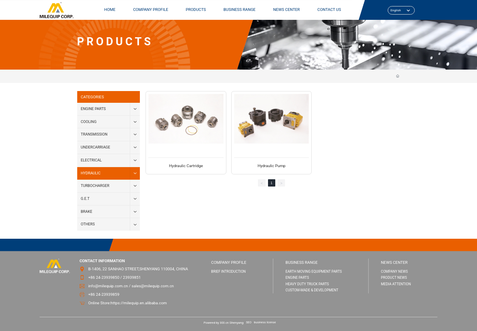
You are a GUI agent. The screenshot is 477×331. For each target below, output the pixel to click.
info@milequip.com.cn (108, 286)
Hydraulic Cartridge (186, 165)
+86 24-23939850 (103, 277)
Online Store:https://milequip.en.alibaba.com (127, 303)
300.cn (224, 323)
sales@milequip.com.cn (152, 286)
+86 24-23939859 (103, 294)
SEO (248, 322)
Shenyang (237, 323)
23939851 (132, 277)
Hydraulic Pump (271, 165)
